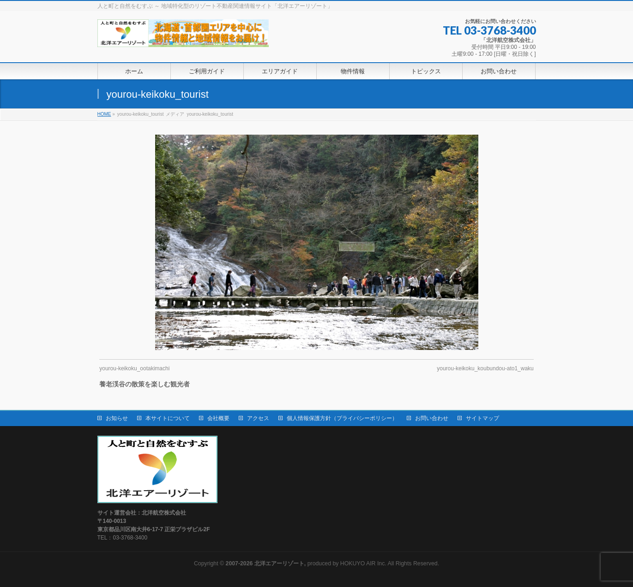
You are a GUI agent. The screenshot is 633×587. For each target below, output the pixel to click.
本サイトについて (167, 418)
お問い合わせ (431, 418)
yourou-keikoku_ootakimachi (134, 368)
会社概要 (218, 418)
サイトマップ (482, 418)
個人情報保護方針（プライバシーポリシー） (342, 418)
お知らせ (117, 418)
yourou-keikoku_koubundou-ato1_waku (485, 368)
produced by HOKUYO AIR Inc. (306, 563)
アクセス (258, 418)
